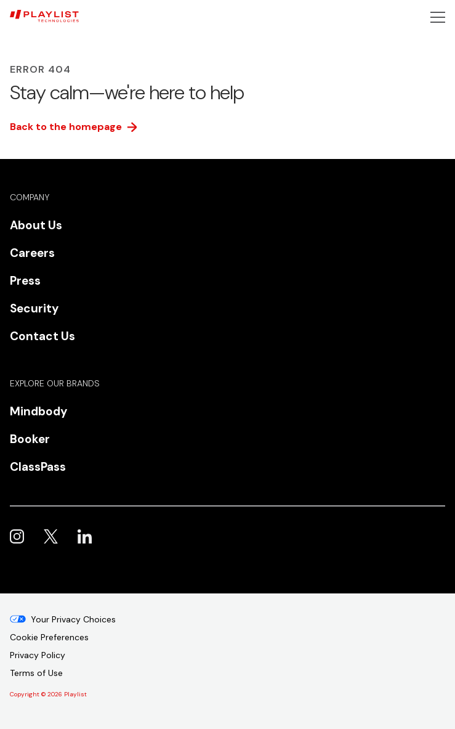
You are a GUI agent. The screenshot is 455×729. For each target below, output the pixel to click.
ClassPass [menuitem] (38, 466)
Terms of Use (36, 672)
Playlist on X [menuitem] (51, 536)
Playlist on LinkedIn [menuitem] (85, 536)
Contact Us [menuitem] (42, 336)
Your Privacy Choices (73, 619)
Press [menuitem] (25, 280)
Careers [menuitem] (32, 253)
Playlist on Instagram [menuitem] (17, 536)
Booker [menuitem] (30, 439)
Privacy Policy (37, 655)
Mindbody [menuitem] (38, 411)
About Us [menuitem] (36, 225)
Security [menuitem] (34, 308)
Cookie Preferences (49, 637)
